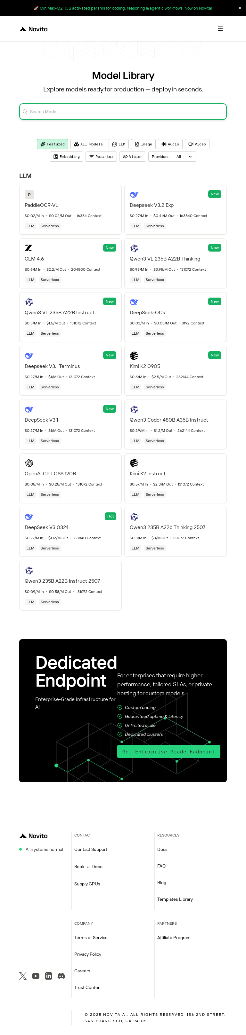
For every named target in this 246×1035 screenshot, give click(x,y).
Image (143, 144)
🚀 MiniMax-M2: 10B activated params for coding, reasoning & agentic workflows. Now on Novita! (123, 8)
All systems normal (44, 849)
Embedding (66, 156)
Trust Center (87, 987)
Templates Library (175, 899)
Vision (133, 156)
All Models (88, 144)
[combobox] (172, 157)
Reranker (101, 156)
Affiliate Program (174, 937)
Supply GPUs (87, 884)
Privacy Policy (87, 954)
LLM (118, 144)
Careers (82, 971)
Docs (162, 849)
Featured (52, 144)
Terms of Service (91, 937)
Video (197, 144)
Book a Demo (88, 866)
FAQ (161, 866)
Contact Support (90, 849)
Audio (170, 144)
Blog (161, 882)
